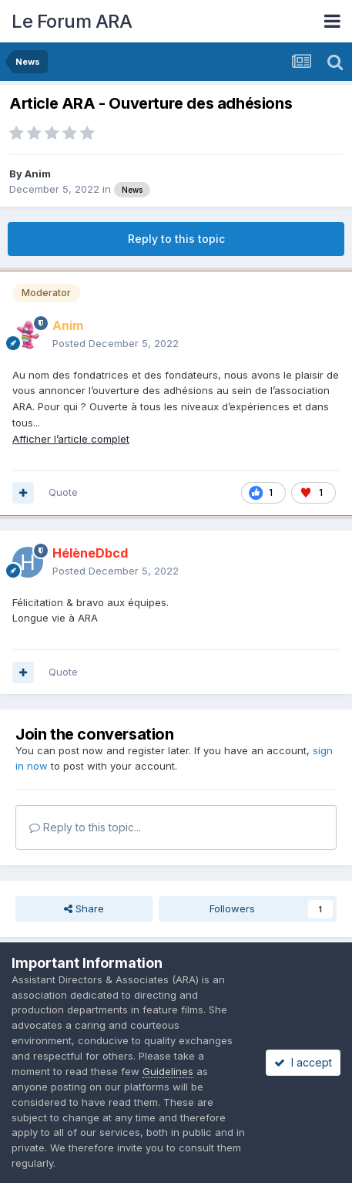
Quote (63, 492)
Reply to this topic (176, 238)
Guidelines (167, 1071)
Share (84, 908)
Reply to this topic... (85, 827)
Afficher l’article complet (70, 439)
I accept (303, 1062)
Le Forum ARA (72, 21)
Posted (115, 343)
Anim (38, 173)
